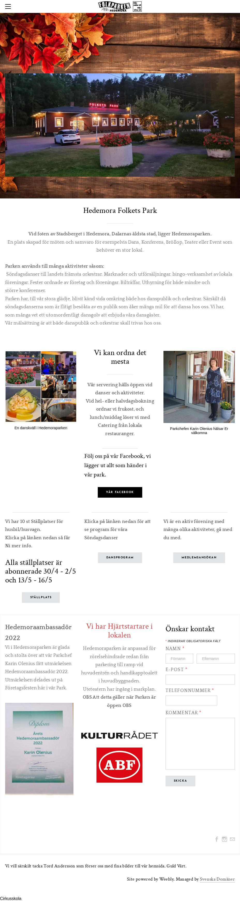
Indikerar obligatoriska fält (193, 641)
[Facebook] (216, 839)
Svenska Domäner (217, 879)
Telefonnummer (190, 690)
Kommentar (184, 713)
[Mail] (232, 839)
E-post (177, 669)
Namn (175, 648)
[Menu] (9, 6)
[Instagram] (224, 839)
